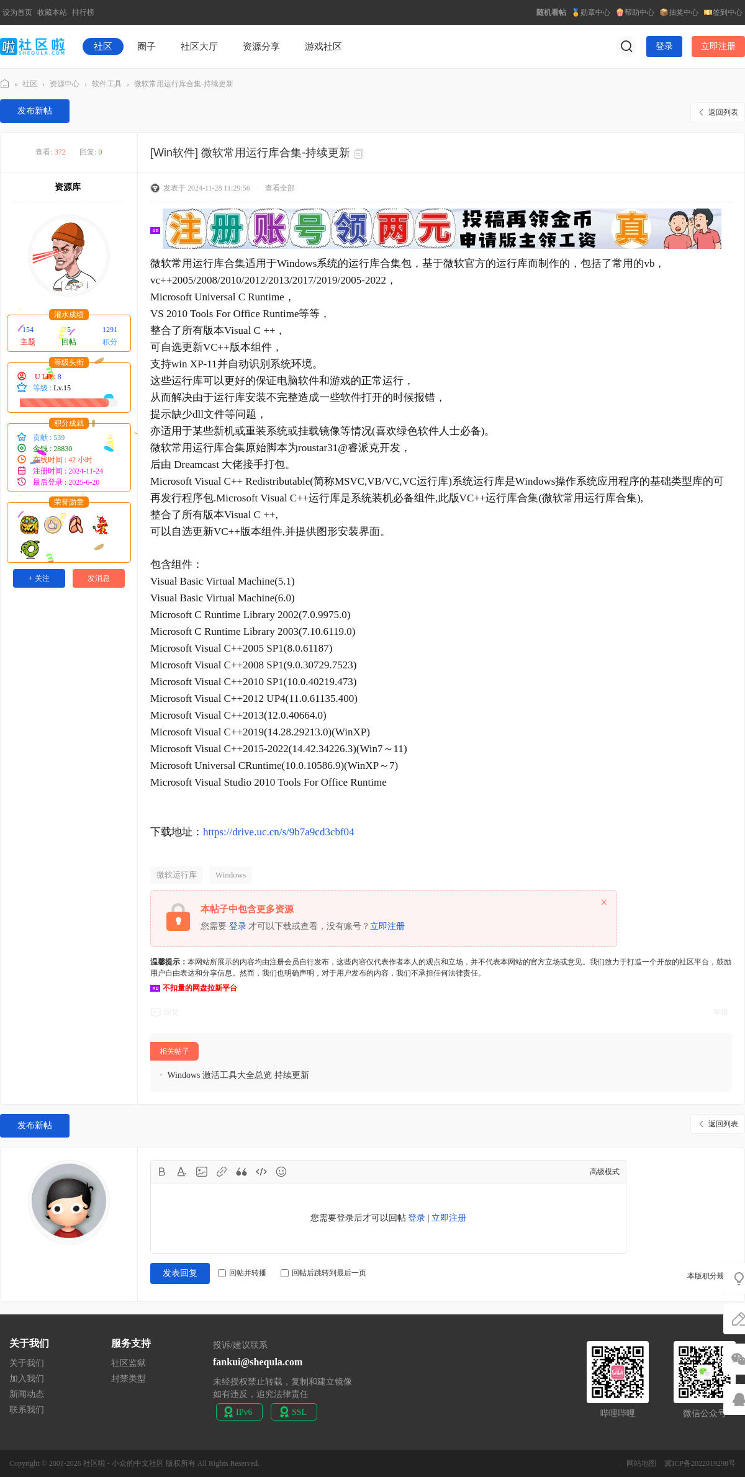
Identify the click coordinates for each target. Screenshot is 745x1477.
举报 (720, 1012)
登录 (664, 46)
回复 (171, 1012)
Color (181, 1171)
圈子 (146, 47)
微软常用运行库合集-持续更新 (183, 83)
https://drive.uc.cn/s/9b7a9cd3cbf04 (278, 832)
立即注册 (718, 46)
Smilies (281, 1171)
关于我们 (26, 1363)
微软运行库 (176, 874)
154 (28, 329)
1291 (109, 329)
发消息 (99, 578)
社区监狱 (128, 1363)
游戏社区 (323, 47)
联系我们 (26, 1409)
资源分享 (261, 47)
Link (221, 1171)
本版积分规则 (709, 1276)
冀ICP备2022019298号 (700, 1463)
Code (261, 1171)
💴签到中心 (723, 12)
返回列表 (723, 112)
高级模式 (605, 1171)
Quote (241, 1171)
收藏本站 (52, 12)
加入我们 (26, 1378)
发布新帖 (34, 110)
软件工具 (107, 83)
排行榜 (83, 12)
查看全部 (280, 188)
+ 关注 (39, 578)
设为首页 (17, 12)
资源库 (68, 187)
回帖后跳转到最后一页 (323, 1272)
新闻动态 (26, 1394)
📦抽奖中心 (678, 12)
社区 (103, 47)
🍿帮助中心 (634, 12)
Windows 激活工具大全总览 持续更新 (238, 1075)
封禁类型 (128, 1378)
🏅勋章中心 (590, 12)
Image (201, 1171)
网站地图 (641, 1463)
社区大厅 (199, 47)
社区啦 (5, 84)
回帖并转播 (242, 1272)
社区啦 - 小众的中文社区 (123, 1463)
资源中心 (64, 83)
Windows (230, 874)
